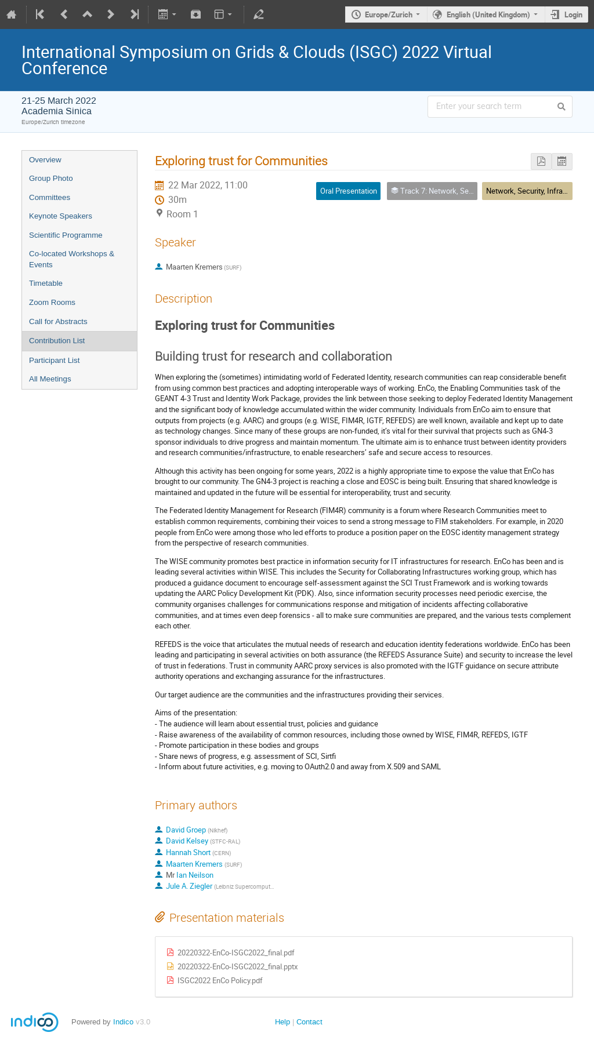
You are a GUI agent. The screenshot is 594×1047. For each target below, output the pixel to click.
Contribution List (57, 340)
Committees (49, 197)
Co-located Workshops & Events (71, 259)
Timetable (46, 283)
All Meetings (50, 379)
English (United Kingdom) (488, 14)
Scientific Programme (66, 235)
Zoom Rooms (52, 302)
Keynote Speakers (60, 216)
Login (573, 14)
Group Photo (51, 178)
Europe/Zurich (388, 14)
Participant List (54, 360)
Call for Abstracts (58, 321)
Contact (309, 1022)
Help (282, 1022)
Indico (123, 1022)
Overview (45, 159)
